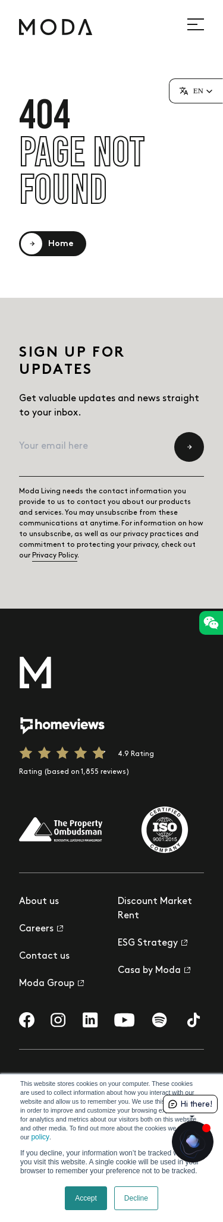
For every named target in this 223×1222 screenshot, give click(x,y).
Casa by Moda (154, 970)
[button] (196, 91)
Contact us (44, 956)
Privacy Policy (54, 555)
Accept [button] (86, 1198)
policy (40, 1137)
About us (39, 901)
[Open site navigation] (202, 24)
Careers (41, 928)
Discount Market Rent (155, 908)
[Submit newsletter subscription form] (189, 447)
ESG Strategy (152, 942)
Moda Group (51, 983)
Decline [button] (136, 1198)
